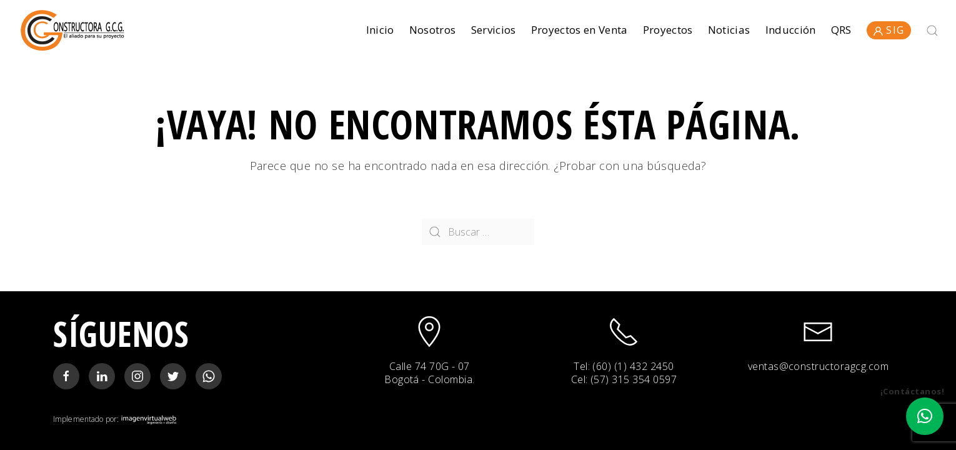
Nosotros (432, 29)
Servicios (493, 29)
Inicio (380, 29)
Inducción (790, 29)
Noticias (729, 29)
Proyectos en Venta (579, 29)
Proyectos (668, 29)
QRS (841, 29)
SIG (889, 30)
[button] (925, 416)
